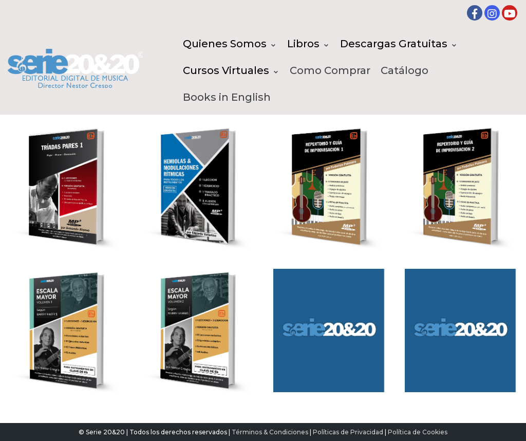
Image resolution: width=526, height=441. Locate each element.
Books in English (227, 97)
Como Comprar (330, 70)
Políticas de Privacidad (348, 432)
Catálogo (404, 70)
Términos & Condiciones (270, 432)
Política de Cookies (417, 432)
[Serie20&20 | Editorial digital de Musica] (75, 68)
